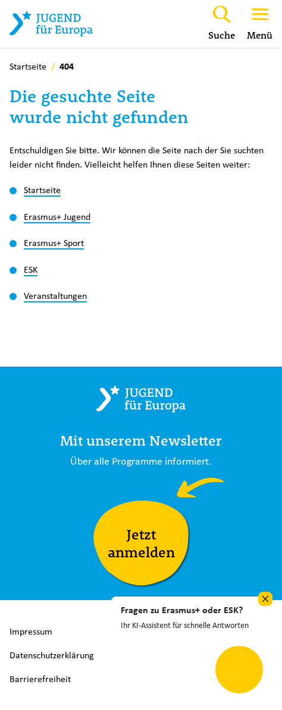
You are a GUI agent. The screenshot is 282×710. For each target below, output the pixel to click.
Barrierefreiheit (40, 679)
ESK (30, 269)
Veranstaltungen (55, 295)
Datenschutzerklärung (52, 655)
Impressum (31, 631)
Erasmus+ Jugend (57, 216)
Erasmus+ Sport (54, 242)
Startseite (42, 189)
